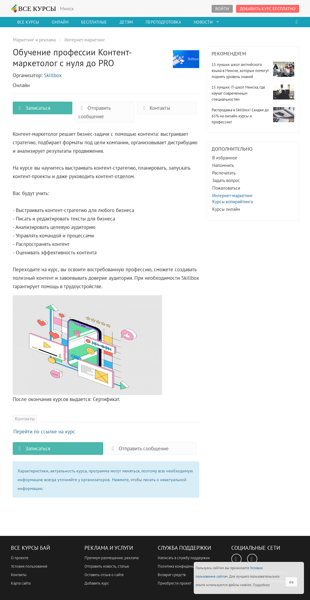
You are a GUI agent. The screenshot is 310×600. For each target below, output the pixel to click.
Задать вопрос (226, 180)
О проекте (19, 557)
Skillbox (53, 75)
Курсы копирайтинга (232, 201)
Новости (203, 22)
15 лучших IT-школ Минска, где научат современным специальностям (238, 93)
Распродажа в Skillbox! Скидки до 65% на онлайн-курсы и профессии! (240, 116)
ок (291, 582)
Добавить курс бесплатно (267, 8)
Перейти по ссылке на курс (44, 431)
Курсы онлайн (226, 209)
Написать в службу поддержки (184, 557)
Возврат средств (172, 574)
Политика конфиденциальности (185, 566)
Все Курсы (28, 22)
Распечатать (224, 173)
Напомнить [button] (223, 165)
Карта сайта (21, 583)
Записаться (33, 108)
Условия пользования (29, 566)
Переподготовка (163, 22)
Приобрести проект (174, 583)
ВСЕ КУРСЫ (33, 8)
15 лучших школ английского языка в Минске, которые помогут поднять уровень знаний (240, 70)
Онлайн (60, 22)
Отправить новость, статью (106, 566)
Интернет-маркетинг (232, 195)
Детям (126, 22)
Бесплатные (94, 22)
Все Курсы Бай (30, 547)
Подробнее (261, 584)
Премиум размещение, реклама (111, 557)
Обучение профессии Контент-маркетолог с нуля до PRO (186, 62)
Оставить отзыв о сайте (104, 574)
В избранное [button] (224, 158)
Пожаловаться (226, 188)
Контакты (155, 108)
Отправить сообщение (94, 112)
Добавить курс (96, 583)
